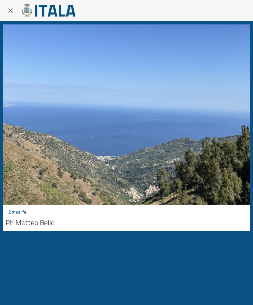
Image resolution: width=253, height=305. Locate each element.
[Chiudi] (10, 11)
